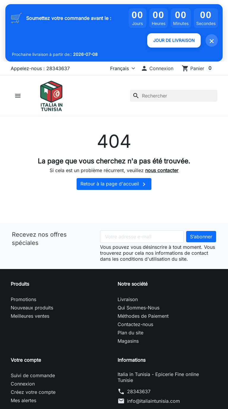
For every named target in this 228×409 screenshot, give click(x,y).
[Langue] (121, 68)
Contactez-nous (135, 325)
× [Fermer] (212, 40)
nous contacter (161, 171)
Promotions (23, 300)
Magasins (128, 341)
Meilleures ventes (30, 316)
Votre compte (26, 360)
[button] (157, 68)
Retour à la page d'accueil (114, 184)
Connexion (23, 384)
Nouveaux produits (32, 308)
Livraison (128, 300)
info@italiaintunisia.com (153, 401)
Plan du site (130, 333)
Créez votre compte (33, 392)
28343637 (139, 392)
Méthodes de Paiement (143, 316)
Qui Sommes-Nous (138, 308)
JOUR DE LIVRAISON (174, 40)
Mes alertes (23, 401)
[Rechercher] (173, 96)
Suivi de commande (33, 376)
